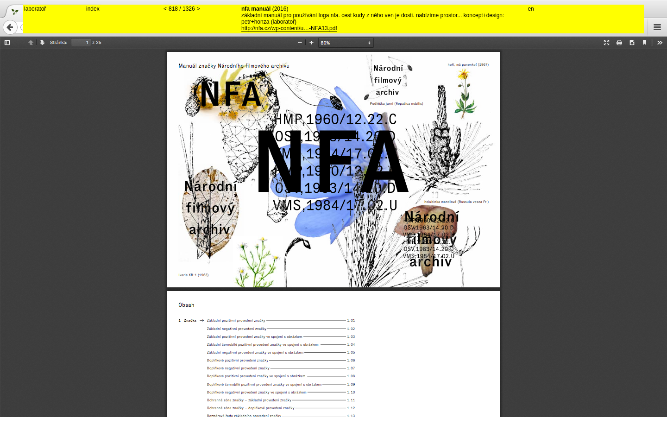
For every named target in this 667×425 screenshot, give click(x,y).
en (531, 9)
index (93, 9)
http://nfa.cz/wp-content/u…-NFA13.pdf (289, 28)
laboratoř (35, 9)
